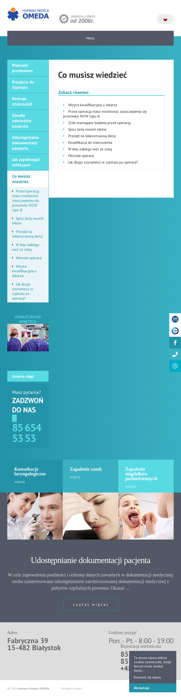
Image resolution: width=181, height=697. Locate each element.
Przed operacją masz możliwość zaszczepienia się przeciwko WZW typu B (25, 200)
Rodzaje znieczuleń (22, 101)
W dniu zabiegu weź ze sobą (25, 247)
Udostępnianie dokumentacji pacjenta (25, 143)
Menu (90, 38)
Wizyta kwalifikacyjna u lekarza (24, 271)
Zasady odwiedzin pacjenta (21, 121)
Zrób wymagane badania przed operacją (99, 122)
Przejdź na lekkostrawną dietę (27, 234)
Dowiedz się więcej (147, 677)
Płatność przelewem (22, 68)
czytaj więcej (91, 604)
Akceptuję (141, 688)
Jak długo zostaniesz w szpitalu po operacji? (22, 291)
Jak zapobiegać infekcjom (26, 162)
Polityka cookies (71, 688)
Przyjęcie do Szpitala (23, 84)
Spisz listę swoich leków (28, 220)
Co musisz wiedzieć (21, 178)
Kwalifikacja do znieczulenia (90, 142)
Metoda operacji (28, 257)
